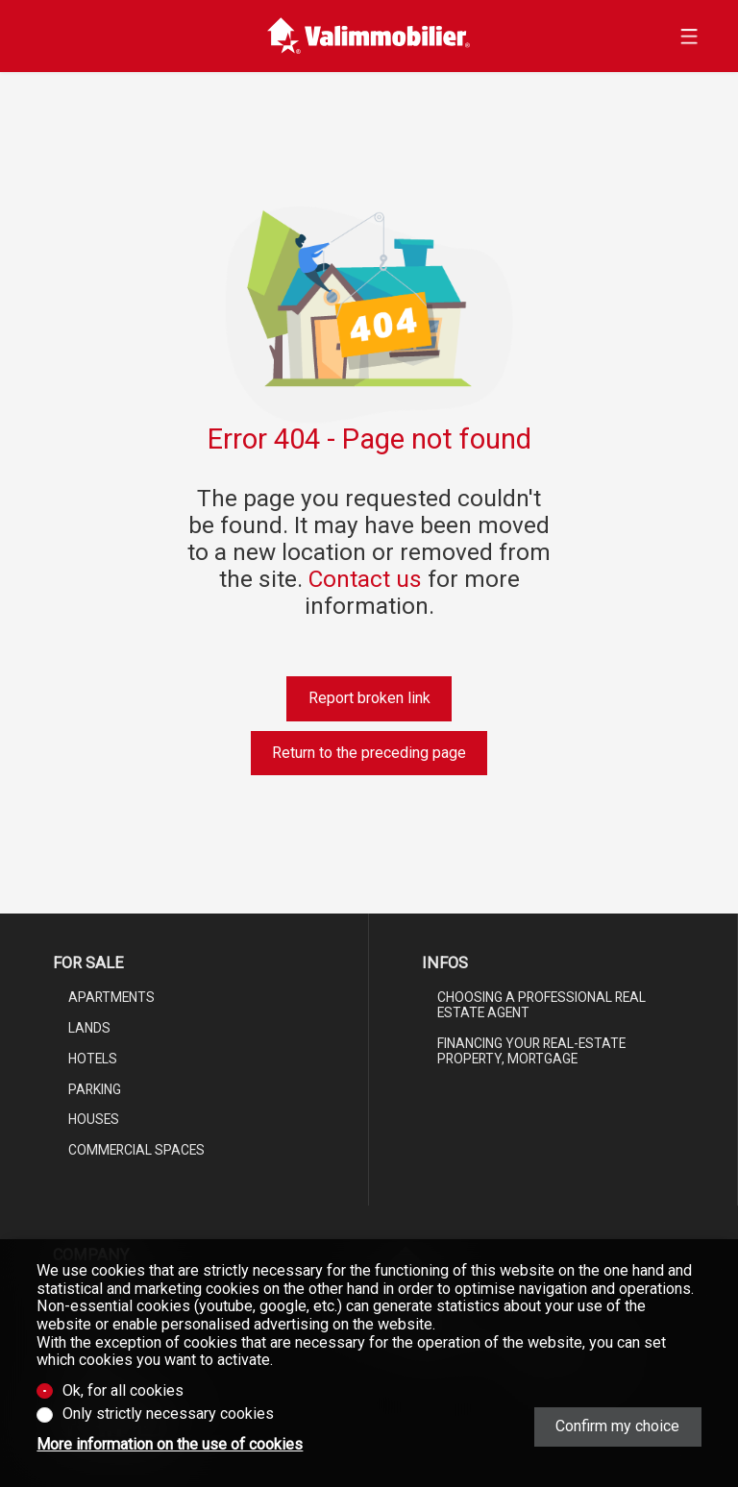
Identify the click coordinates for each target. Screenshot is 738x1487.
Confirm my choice (617, 1426)
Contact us (365, 579)
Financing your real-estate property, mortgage (531, 1051)
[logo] (368, 36)
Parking (94, 1089)
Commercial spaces (136, 1150)
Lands (89, 1028)
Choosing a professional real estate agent (541, 1004)
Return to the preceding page (369, 753)
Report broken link (369, 698)
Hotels (92, 1058)
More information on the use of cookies (170, 1444)
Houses (93, 1119)
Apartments (111, 997)
